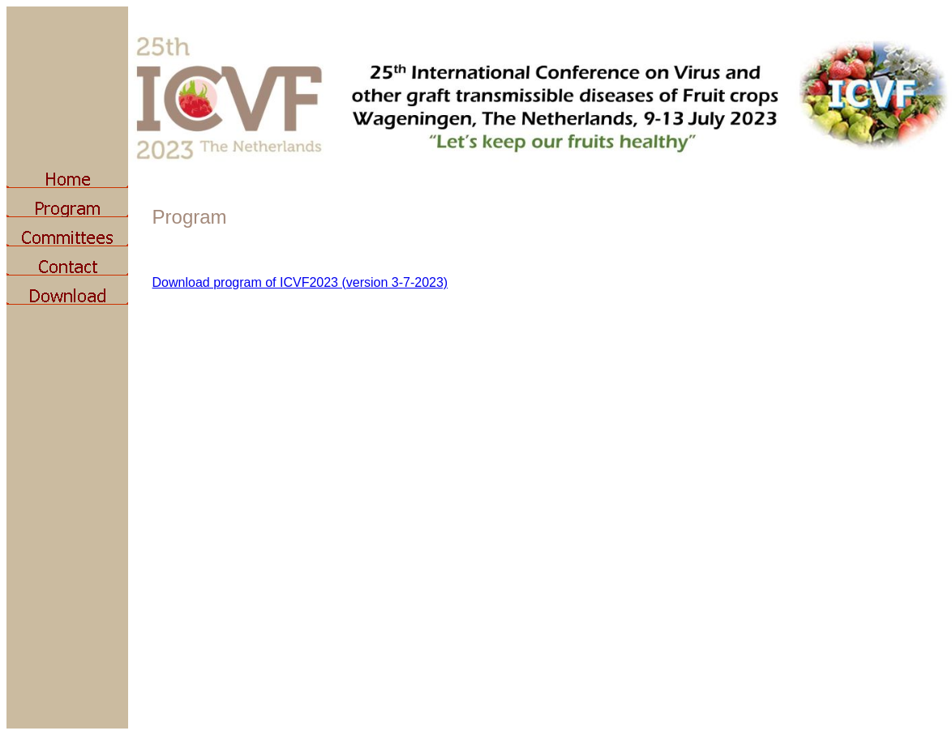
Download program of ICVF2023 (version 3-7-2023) (300, 282)
